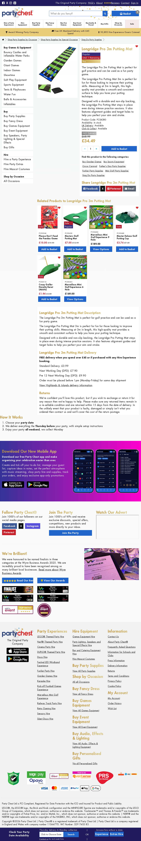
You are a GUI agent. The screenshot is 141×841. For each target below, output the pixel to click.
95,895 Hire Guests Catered (119, 32)
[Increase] (96, 148)
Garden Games (12, 60)
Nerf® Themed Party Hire (50, 641)
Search (71, 834)
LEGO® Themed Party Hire (50, 636)
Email (129, 188)
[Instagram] (10, 3)
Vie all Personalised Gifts (85, 763)
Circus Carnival (89, 166)
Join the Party (70, 532)
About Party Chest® (118, 641)
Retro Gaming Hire (46, 708)
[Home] (3, 39)
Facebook (90, 188)
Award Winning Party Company (22, 32)
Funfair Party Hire (45, 670)
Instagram (33, 526)
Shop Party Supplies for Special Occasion (59, 39)
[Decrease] (85, 148)
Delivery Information (117, 665)
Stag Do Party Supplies (92, 39)
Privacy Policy (114, 681)
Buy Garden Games (91, 161)
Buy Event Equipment (77, 24)
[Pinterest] (14, 3)
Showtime (9, 75)
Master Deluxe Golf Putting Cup (127, 237)
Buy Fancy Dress (50, 24)
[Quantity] (90, 148)
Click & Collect (89, 128)
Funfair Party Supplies (92, 170)
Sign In (134, 2)
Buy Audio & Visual (91, 24)
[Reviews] (112, 2)
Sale (132, 24)
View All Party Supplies (84, 671)
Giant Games (11, 65)
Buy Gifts (105, 24)
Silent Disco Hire (45, 718)
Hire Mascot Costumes (17, 169)
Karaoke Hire (43, 681)
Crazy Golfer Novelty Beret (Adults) (46, 287)
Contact (125, 2)
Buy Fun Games (63, 24)
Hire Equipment (22, 24)
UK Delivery (87, 125)
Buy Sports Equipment (114, 161)
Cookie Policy (114, 686)
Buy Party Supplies (36, 24)
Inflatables (10, 104)
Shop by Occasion (118, 24)
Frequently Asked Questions (121, 647)
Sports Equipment (14, 84)
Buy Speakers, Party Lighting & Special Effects (15, 139)
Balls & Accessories (15, 99)
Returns (111, 670)
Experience (101, 834)
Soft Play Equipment (15, 79)
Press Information (116, 660)
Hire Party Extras (13, 164)
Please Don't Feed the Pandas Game (48, 237)
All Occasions (12, 181)
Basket (129, 13)
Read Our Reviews (18, 580)
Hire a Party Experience (9, 24)
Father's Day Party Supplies (112, 166)
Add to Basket (119, 148)
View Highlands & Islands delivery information (65, 385)
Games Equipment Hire (84, 636)
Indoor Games (12, 70)
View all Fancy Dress (83, 694)
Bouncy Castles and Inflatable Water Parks (16, 54)
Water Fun (10, 94)
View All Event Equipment (85, 727)
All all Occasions (81, 682)
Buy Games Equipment (17, 125)
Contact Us (113, 636)
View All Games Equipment (86, 710)
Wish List (112, 708)
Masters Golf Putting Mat (71, 237)
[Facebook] (3, 3)
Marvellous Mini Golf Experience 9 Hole (100, 237)
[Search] (105, 13)
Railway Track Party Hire (49, 703)
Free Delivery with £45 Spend (70, 32)
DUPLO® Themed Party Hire (51, 652)
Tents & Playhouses (15, 89)
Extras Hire (116, 834)
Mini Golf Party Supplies (117, 170)
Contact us (43, 839)
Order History (115, 703)
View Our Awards (53, 580)
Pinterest (114, 188)
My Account (114, 698)
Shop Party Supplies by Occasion (22, 39)
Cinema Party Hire (46, 647)
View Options (101, 249)
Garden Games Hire (47, 676)
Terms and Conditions (118, 676)
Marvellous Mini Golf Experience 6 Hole (74, 287)
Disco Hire (42, 657)
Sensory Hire (43, 713)
